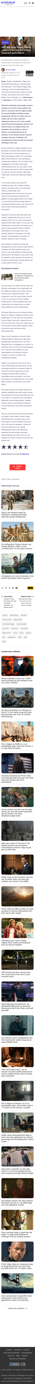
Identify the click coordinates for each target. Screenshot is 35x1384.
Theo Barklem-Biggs (8, 624)
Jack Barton (24, 628)
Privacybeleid (27, 1353)
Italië (25, 637)
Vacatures (17, 1350)
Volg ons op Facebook (17, 1359)
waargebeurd (11, 637)
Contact (26, 1350)
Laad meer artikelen (17, 1308)
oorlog (15, 633)
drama (21, 633)
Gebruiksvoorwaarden (11, 1353)
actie (3, 637)
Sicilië (4, 641)
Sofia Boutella (18, 619)
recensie (4, 615)
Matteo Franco (6, 633)
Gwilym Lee (14, 628)
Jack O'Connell (6, 619)
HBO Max (25, 454)
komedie (28, 633)
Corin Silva (5, 628)
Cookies (9, 1350)
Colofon (24, 1356)
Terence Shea (10, 70)
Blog (18, 1356)
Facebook (14, 1364)
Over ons (11, 1356)
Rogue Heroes (14, 615)
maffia (19, 637)
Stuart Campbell (21, 624)
